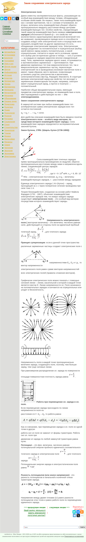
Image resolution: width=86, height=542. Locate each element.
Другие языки (10, 66)
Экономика (9, 153)
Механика (8, 95)
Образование (10, 98)
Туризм (7, 133)
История (8, 75)
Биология (8, 58)
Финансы (8, 142)
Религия (8, 116)
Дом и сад (8, 64)
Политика (8, 107)
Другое (7, 69)
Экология (8, 151)
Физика (7, 136)
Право (7, 110)
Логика (7, 84)
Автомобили (9, 52)
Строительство (11, 127)
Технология (9, 130)
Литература (9, 81)
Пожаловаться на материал (74, 536)
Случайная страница (7, 32)
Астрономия (9, 55)
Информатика (10, 72)
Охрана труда (10, 101)
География (9, 61)
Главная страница (7, 27)
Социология (9, 122)
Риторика (8, 119)
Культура (8, 78)
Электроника (10, 156)
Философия (9, 139)
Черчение (8, 148)
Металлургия (10, 93)
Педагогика (9, 104)
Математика (9, 87)
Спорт (7, 124)
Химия (7, 145)
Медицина (8, 90)
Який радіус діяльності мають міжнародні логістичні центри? (34, 512)
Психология (9, 113)
